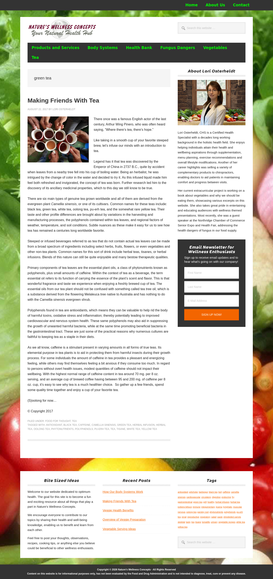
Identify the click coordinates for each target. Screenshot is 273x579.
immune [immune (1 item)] (196, 507)
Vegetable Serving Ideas (119, 529)
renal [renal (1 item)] (184, 517)
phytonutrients (62, 429)
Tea (74, 421)
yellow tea (149, 429)
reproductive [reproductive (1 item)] (193, 517)
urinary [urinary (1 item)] (214, 522)
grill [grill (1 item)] (205, 502)
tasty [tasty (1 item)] (188, 522)
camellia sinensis (104, 425)
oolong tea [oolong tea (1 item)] (191, 512)
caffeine (84, 425)
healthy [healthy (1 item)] (211, 502)
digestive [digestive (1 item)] (216, 497)
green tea (124, 425)
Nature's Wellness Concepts (64, 29)
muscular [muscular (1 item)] (237, 507)
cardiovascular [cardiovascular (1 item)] (193, 497)
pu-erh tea (101, 429)
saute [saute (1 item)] (220, 517)
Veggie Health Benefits (118, 510)
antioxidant (54, 425)
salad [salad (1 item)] (213, 517)
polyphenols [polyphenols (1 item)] (230, 512)
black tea (70, 425)
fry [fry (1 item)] (233, 497)
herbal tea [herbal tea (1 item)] (235, 502)
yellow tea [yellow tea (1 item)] (182, 527)
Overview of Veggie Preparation (124, 519)
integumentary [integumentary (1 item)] (208, 507)
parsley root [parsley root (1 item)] (203, 512)
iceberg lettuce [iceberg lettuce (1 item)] (185, 507)
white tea (133, 429)
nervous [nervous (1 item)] (181, 512)
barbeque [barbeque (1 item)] (203, 492)
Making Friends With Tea (63, 100)
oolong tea (42, 429)
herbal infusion (144, 425)
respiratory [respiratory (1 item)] (205, 517)
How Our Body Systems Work (123, 491)
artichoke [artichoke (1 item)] (193, 492)
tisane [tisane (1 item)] (198, 522)
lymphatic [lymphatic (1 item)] (227, 507)
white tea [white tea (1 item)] (240, 522)
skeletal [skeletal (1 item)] (181, 522)
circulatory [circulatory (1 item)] (206, 497)
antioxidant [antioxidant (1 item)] (183, 492)
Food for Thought (58, 421)
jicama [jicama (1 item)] (219, 507)
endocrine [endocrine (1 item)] (226, 497)
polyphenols (84, 429)
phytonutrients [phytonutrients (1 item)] (216, 512)
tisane (121, 429)
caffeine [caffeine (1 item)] (226, 492)
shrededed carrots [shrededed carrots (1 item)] (232, 517)
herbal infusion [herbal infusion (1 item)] (222, 502)
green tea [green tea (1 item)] (197, 502)
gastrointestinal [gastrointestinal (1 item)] (185, 502)
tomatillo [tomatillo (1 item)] (206, 522)
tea (112, 429)
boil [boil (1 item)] (220, 492)
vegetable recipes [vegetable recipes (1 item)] (226, 522)
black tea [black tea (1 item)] (213, 492)
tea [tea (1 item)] (192, 522)
